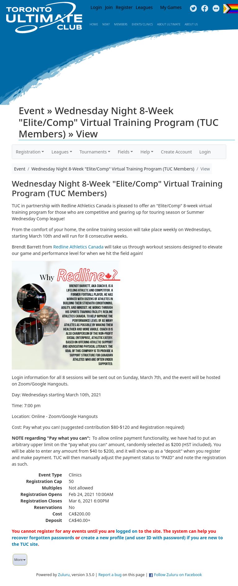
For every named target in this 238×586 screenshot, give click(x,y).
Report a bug (109, 574)
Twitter (193, 8)
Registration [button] (28, 152)
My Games (171, 7)
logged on (126, 531)
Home (94, 24)
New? (106, 24)
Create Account (176, 152)
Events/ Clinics (142, 24)
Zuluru (64, 574)
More (20, 559)
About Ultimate (168, 24)
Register (124, 7)
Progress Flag (230, 8)
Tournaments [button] (93, 152)
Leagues (144, 7)
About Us (191, 24)
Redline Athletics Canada (78, 247)
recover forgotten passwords (43, 538)
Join (109, 7)
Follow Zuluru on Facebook (178, 574)
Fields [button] (124, 152)
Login (96, 7)
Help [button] (145, 152)
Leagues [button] (59, 152)
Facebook (205, 8)
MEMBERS (120, 24)
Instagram (216, 8)
